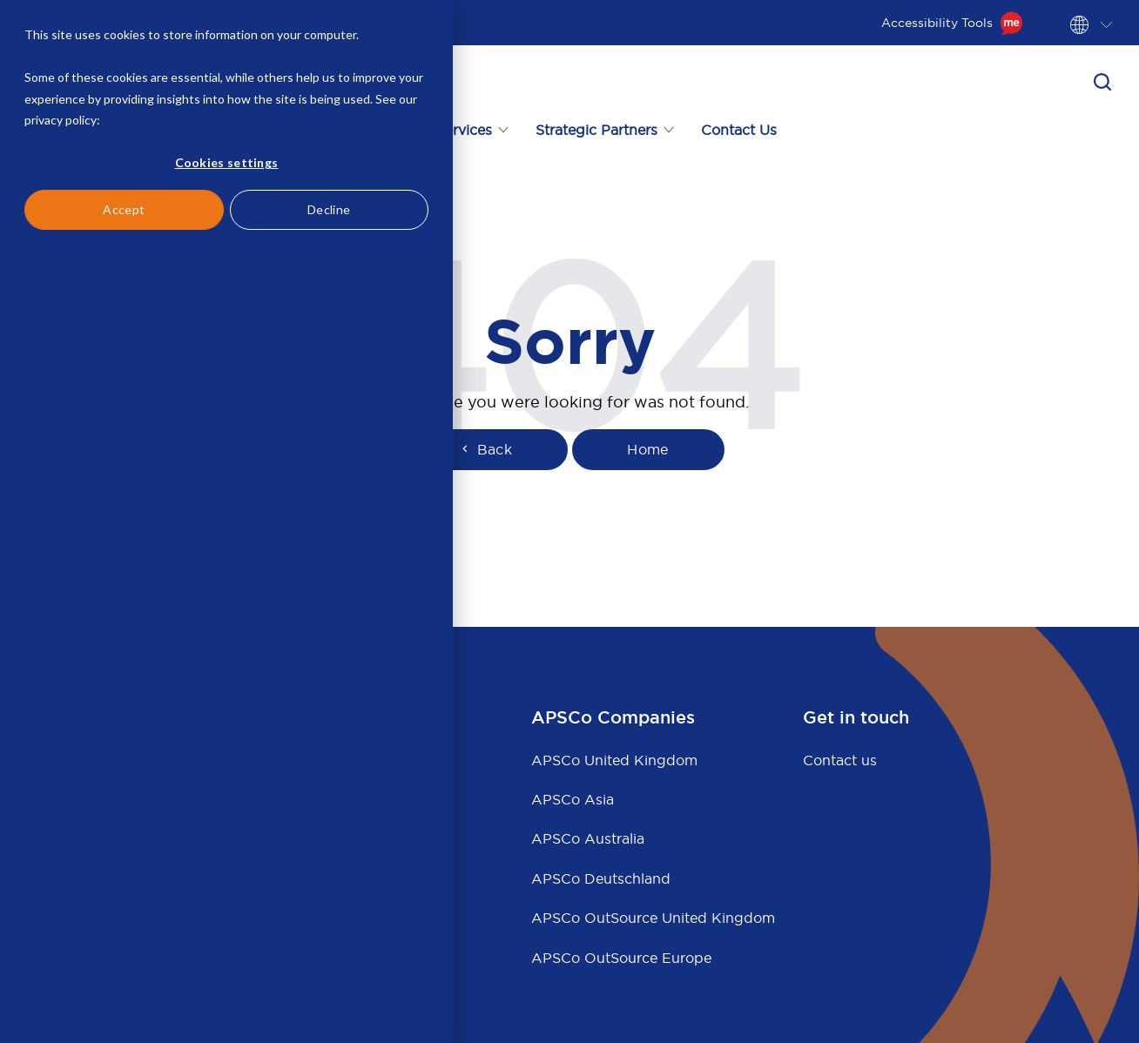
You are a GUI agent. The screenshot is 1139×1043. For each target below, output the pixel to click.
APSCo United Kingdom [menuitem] (614, 760)
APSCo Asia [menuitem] (572, 799)
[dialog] (226, 521)
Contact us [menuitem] (840, 760)
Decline (328, 209)
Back (485, 449)
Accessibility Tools (952, 22)
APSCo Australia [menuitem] (587, 838)
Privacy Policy (140, 119)
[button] (1102, 82)
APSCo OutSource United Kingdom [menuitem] (653, 917)
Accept (124, 209)
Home (647, 449)
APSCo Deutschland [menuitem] (601, 878)
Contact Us (739, 129)
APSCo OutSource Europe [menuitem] (621, 957)
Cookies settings (227, 162)
